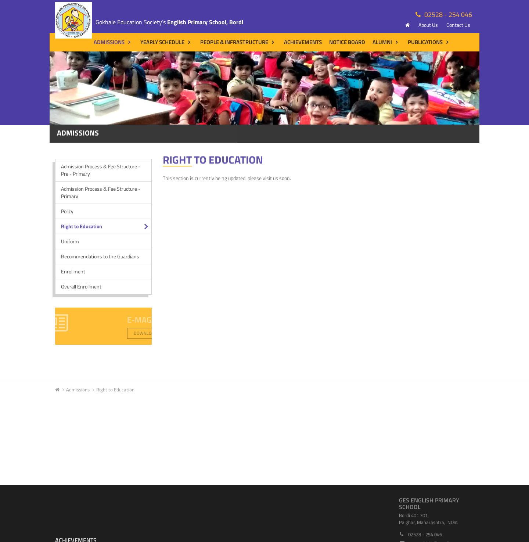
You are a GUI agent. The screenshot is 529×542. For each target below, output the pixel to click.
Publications (425, 42)
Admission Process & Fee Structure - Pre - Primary (100, 173)
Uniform (70, 244)
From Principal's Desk (82, 531)
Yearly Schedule (162, 42)
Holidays (240, 531)
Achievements (303, 42)
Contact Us (458, 25)
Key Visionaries (333, 521)
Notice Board (347, 42)
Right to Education (81, 229)
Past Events (244, 521)
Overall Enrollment (81, 290)
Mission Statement (79, 521)
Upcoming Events (249, 510)
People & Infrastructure (234, 42)
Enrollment (73, 275)
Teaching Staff (332, 531)
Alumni (382, 42)
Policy (67, 214)
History (67, 510)
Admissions (109, 42)
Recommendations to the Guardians (100, 259)
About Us (428, 25)
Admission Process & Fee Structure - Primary (100, 195)
